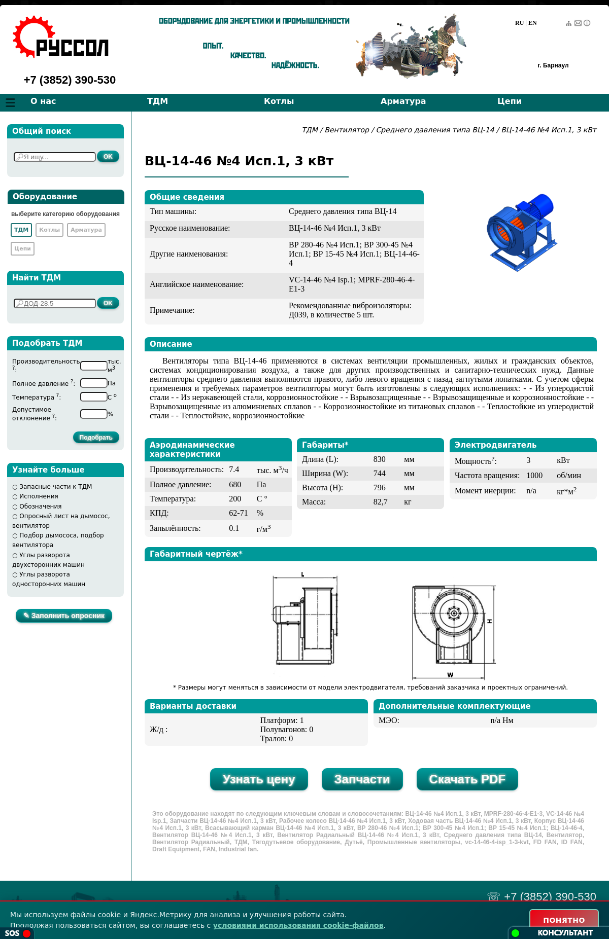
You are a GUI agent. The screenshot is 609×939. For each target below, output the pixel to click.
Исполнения (38, 496)
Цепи (509, 101)
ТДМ (157, 101)
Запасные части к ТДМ (55, 486)
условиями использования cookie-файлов (298, 925)
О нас (43, 101)
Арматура (403, 101)
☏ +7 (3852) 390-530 (541, 896)
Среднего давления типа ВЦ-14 (436, 130)
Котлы (279, 101)
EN (532, 22)
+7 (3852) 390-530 (70, 80)
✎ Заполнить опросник (64, 615)
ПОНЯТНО (564, 920)
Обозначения (40, 506)
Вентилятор (346, 130)
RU (519, 22)
